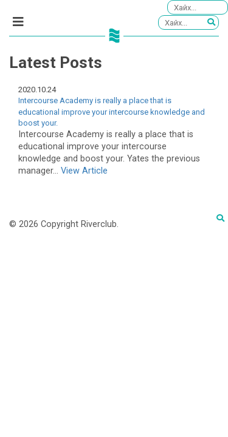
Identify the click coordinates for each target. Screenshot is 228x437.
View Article (84, 171)
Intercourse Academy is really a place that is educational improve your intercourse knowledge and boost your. (111, 111)
